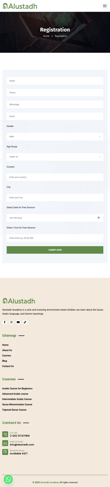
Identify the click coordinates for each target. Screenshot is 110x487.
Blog (4, 360)
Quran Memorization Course (17, 404)
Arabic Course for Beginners (17, 388)
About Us (7, 350)
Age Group (12, 146)
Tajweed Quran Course (14, 409)
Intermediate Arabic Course (17, 399)
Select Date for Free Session (21, 207)
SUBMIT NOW (54, 250)
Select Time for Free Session (21, 227)
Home (46, 36)
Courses (6, 355)
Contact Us (8, 366)
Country (10, 166)
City (9, 187)
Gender (10, 126)
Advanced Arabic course (15, 393)
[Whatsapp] (8, 479)
